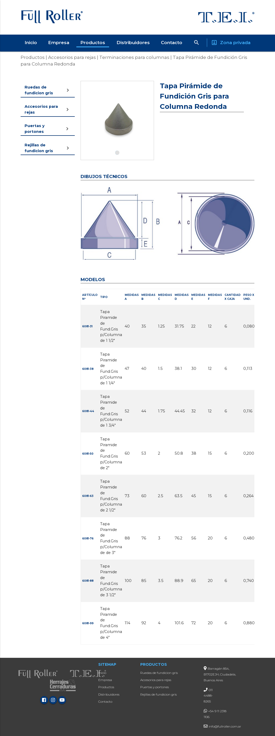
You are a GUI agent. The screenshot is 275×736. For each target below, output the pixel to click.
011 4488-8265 (208, 696)
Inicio (31, 42)
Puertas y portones (154, 687)
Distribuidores (133, 42)
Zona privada (230, 42)
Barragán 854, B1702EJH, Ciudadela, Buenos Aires (220, 674)
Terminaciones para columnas (133, 57)
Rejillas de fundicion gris (158, 694)
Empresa (58, 42)
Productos (92, 42)
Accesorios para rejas (71, 57)
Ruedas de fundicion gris (159, 673)
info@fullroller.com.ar (225, 726)
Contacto (171, 42)
